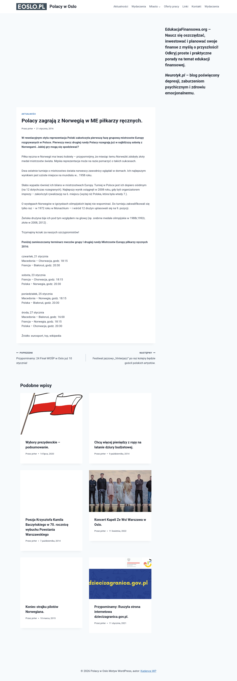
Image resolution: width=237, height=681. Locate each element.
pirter (30, 128)
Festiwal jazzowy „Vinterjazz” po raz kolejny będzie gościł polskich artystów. (122, 357)
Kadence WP (148, 671)
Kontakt (196, 6)
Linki (185, 6)
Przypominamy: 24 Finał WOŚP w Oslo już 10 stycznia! (49, 357)
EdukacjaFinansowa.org (186, 29)
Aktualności (121, 6)
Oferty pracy (171, 6)
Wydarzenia (139, 6)
